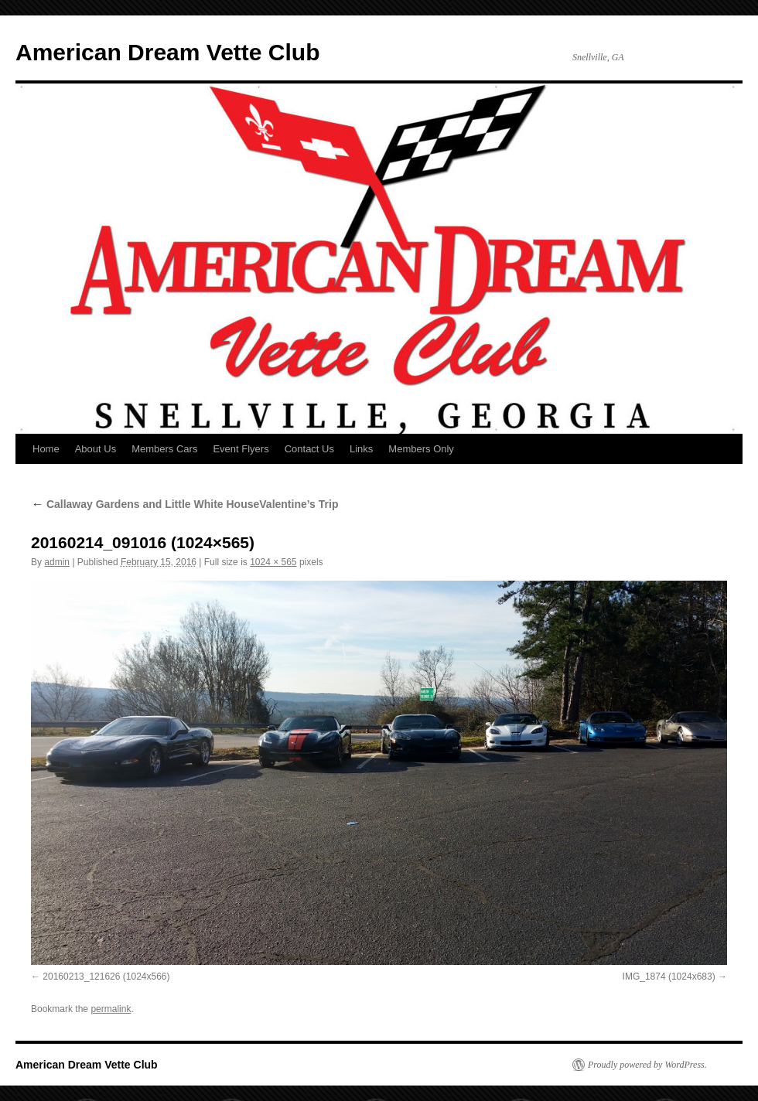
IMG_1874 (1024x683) (669, 976)
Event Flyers (240, 449)
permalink (110, 1009)
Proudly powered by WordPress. (647, 1064)
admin (57, 562)
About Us (95, 449)
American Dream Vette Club (167, 52)
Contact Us (309, 449)
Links (361, 449)
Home (46, 449)
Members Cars (164, 449)
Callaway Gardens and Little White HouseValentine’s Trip (184, 504)
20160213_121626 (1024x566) (106, 976)
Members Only (421, 449)
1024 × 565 (273, 562)
